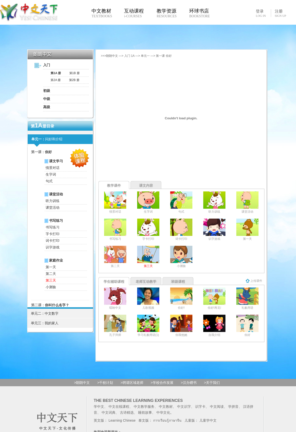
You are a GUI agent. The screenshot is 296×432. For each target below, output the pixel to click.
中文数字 (51, 313)
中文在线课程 (119, 407)
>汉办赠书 (189, 383)
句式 (49, 181)
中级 (46, 99)
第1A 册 (56, 73)
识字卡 (200, 407)
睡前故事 (145, 412)
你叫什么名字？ (57, 305)
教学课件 (114, 185)
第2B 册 (74, 80)
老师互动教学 (146, 282)
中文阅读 (217, 407)
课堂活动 (52, 207)
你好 (48, 152)
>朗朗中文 (82, 383)
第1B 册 (74, 73)
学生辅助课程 (114, 282)
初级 (46, 91)
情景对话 (52, 168)
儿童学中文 (208, 420)
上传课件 (254, 281)
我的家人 (51, 323)
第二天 (51, 274)
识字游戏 (52, 247)
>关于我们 (212, 383)
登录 (261, 13)
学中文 (99, 407)
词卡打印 (52, 241)
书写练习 (52, 227)
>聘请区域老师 (131, 383)
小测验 (51, 287)
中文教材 (166, 407)
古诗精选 (127, 412)
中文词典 (108, 412)
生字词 (51, 174)
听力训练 (52, 201)
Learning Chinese (122, 420)
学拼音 (233, 407)
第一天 (51, 267)
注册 (280, 13)
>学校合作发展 (162, 383)
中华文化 (163, 412)
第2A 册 (56, 80)
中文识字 (184, 407)
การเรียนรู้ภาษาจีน (167, 420)
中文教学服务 (144, 407)
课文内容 (146, 185)
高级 (46, 107)
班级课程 (178, 282)
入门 (46, 65)
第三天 (51, 280)
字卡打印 (52, 234)
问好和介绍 (53, 139)
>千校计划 (105, 383)
